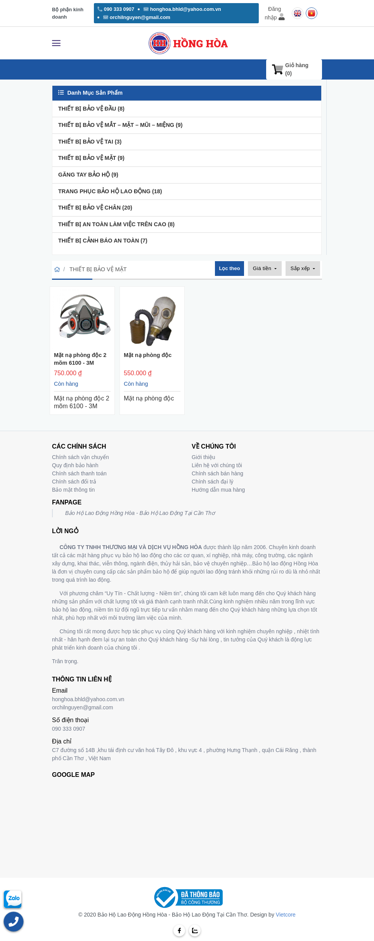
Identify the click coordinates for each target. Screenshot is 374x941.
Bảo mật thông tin (73, 490)
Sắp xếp (301, 268)
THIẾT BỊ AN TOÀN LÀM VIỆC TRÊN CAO (116, 224)
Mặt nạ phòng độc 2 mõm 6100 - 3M (80, 359)
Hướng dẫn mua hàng (218, 490)
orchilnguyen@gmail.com (136, 17)
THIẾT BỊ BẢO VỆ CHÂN (95, 207)
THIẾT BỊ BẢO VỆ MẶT (91, 158)
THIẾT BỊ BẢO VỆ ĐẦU (91, 109)
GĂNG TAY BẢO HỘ (88, 175)
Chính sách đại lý (213, 481)
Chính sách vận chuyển (80, 457)
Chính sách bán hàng (217, 473)
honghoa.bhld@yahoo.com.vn (182, 9)
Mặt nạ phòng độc (147, 355)
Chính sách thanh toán (79, 473)
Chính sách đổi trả (74, 481)
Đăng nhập (274, 13)
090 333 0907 (115, 9)
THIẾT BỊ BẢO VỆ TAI (89, 142)
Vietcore (286, 915)
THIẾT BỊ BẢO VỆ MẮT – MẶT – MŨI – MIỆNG (120, 125)
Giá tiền (263, 268)
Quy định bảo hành (75, 465)
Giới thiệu (203, 457)
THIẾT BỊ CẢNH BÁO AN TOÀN (102, 240)
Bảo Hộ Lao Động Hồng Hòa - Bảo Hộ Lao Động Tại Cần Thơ (140, 513)
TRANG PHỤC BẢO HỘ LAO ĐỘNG (110, 191)
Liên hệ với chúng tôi (217, 465)
